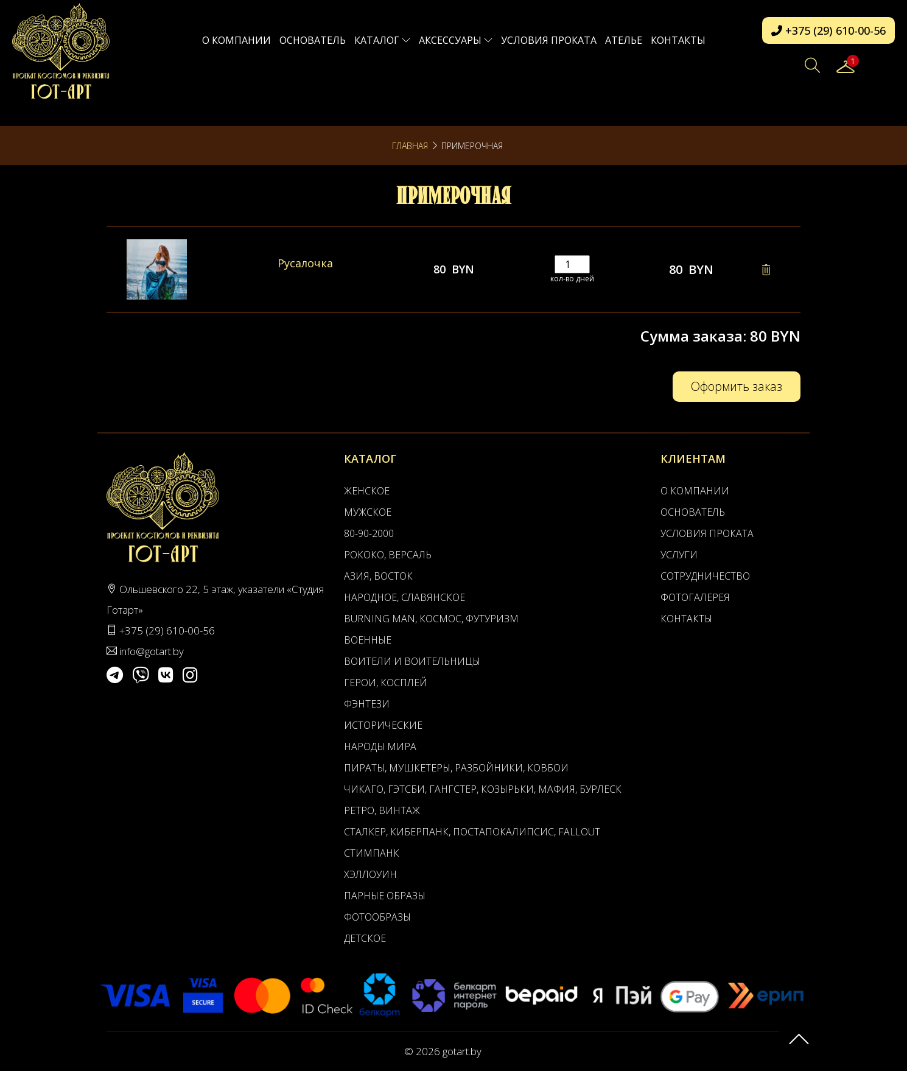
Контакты (678, 40)
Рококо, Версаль (388, 554)
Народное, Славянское (404, 597)
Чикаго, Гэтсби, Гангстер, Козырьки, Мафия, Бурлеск (483, 789)
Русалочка (305, 263)
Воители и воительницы (412, 661)
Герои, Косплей (385, 682)
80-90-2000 (369, 533)
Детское (365, 938)
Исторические (383, 725)
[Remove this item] (766, 270)
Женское (367, 490)
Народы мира (380, 746)
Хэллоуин (370, 874)
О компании (236, 40)
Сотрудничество (705, 576)
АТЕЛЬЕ (623, 40)
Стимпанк (371, 853)
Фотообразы (377, 917)
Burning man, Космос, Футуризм (431, 618)
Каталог (382, 40)
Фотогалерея (695, 597)
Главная (410, 146)
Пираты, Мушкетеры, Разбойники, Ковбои (456, 767)
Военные (367, 640)
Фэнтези (367, 704)
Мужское (367, 512)
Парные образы (384, 895)
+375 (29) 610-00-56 (828, 30)
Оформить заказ (736, 386)
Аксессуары (455, 40)
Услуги (679, 554)
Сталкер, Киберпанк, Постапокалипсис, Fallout (472, 831)
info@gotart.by (151, 651)
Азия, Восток (378, 576)
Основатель (312, 40)
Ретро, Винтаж (382, 810)
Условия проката (549, 40)
